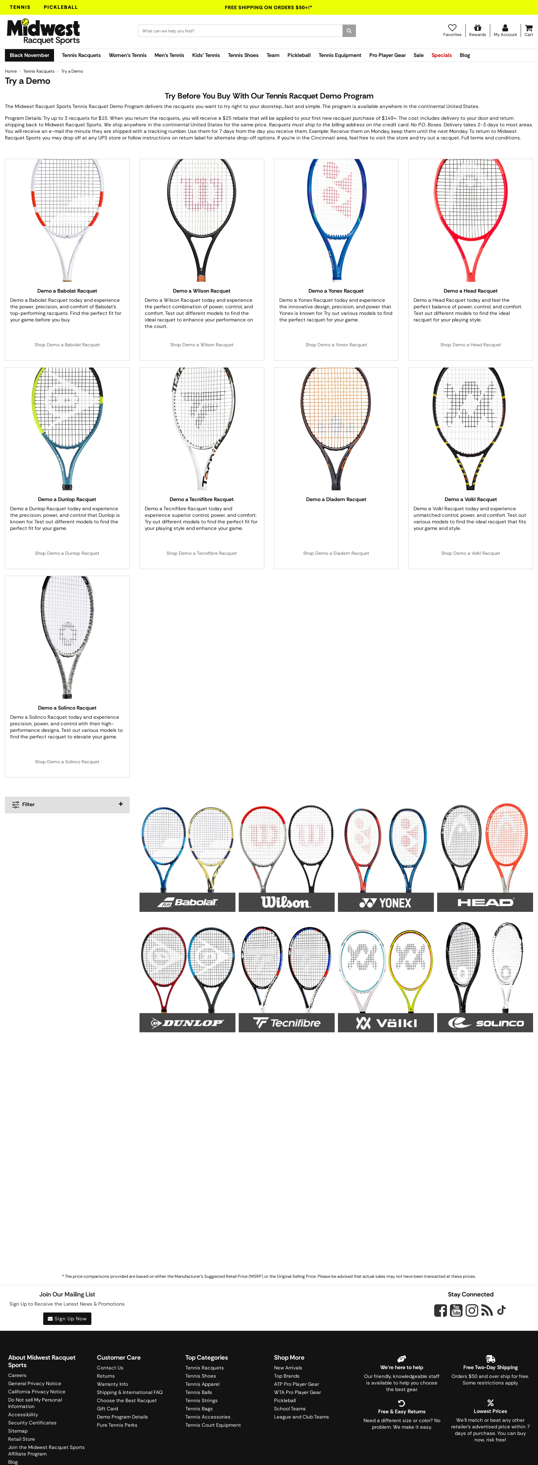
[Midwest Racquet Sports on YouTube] (456, 1310)
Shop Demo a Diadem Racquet (336, 553)
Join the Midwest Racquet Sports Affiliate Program (46, 1450)
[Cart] (529, 30)
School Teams (290, 1408)
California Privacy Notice (36, 1391)
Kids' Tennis (206, 55)
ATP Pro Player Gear (296, 1384)
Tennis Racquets (81, 55)
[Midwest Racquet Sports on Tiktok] (501, 1310)
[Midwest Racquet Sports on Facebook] (440, 1314)
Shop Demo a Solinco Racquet (67, 762)
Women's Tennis (128, 55)
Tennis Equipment (340, 55)
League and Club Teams (301, 1417)
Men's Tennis (169, 55)
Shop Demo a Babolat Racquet (67, 345)
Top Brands (287, 1376)
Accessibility (23, 1414)
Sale (419, 55)
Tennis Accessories (208, 1417)
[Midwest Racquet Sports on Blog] (487, 1310)
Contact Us (110, 1368)
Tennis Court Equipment (213, 1425)
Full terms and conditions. (491, 138)
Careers (17, 1375)
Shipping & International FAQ (130, 1392)
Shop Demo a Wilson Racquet (201, 345)
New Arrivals (288, 1368)
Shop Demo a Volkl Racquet (470, 553)
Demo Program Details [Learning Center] (122, 1417)
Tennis (20, 7)
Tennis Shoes (243, 55)
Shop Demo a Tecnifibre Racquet (202, 553)
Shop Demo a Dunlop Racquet (67, 553)
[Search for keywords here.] (240, 31)
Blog (465, 55)
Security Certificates (32, 1423)
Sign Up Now (67, 1318)
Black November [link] (29, 55)
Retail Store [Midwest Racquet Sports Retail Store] (21, 1439)
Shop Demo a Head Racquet (470, 345)
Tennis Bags (199, 1408)
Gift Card (107, 1408)
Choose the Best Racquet (127, 1400)
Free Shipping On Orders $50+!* (269, 7)
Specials (442, 55)
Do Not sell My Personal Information (35, 1403)
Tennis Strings (201, 1400)
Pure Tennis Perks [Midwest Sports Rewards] (117, 1425)
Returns (106, 1376)
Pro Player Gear (387, 55)
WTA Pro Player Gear (297, 1392)
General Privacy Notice (34, 1383)
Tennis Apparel (202, 1384)
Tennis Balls (198, 1392)
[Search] (349, 31)
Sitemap (18, 1431)
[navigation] (67, 805)
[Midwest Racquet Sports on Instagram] (472, 1310)
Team (273, 55)
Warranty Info (112, 1384)
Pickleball (61, 7)
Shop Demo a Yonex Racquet (336, 345)
